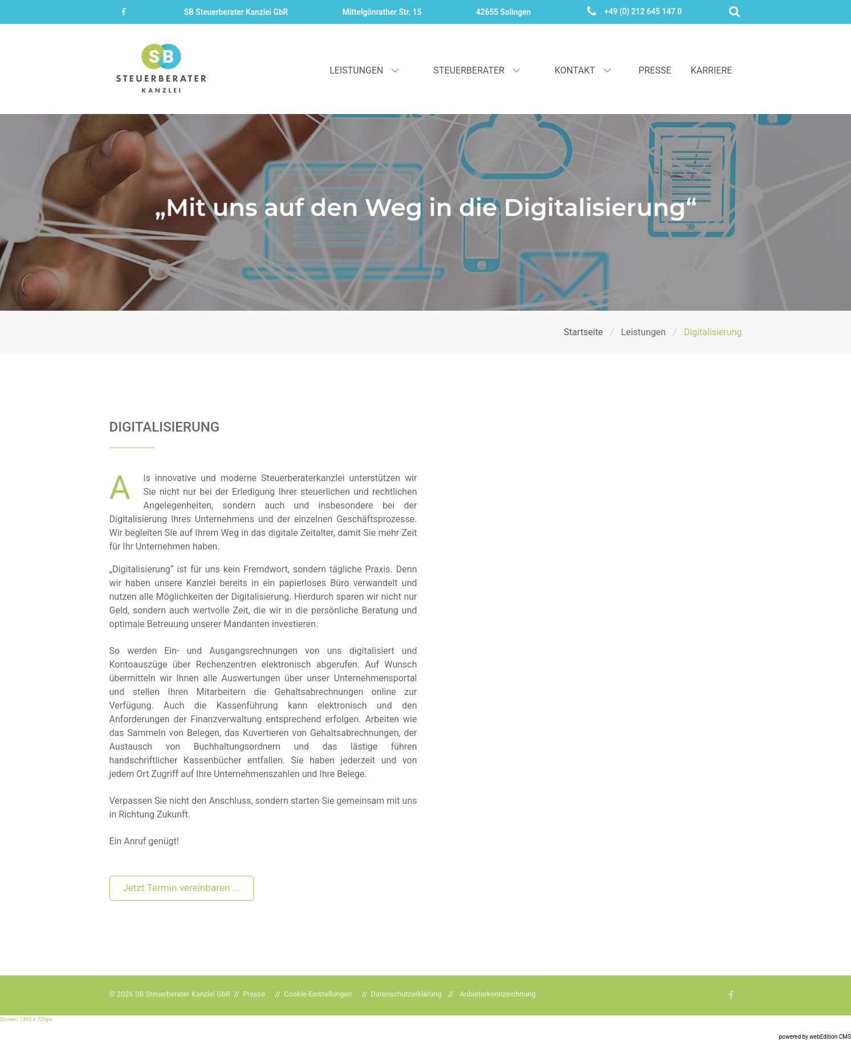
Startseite (584, 332)
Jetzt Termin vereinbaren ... (181, 887)
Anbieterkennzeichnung (498, 994)
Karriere (711, 70)
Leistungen (365, 70)
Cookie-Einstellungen (318, 994)
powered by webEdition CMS (815, 1037)
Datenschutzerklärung (406, 994)
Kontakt (584, 70)
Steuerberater (478, 70)
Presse (654, 70)
